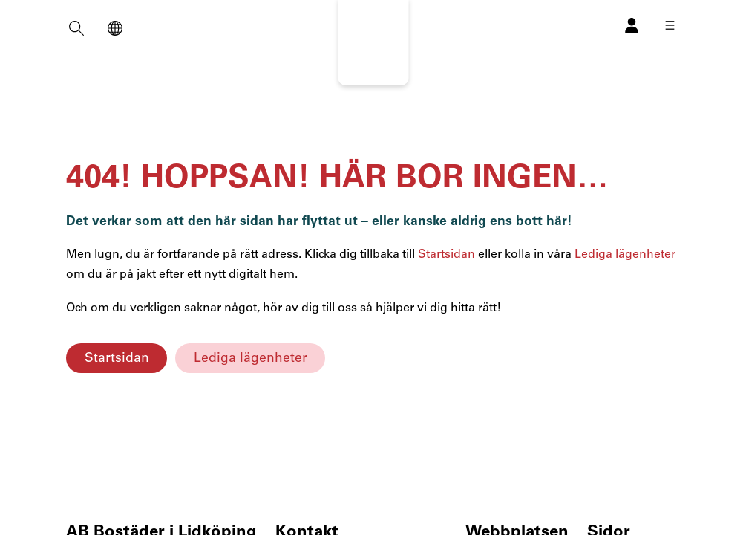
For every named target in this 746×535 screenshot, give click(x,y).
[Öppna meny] (670, 25)
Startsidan (117, 358)
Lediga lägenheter (250, 358)
